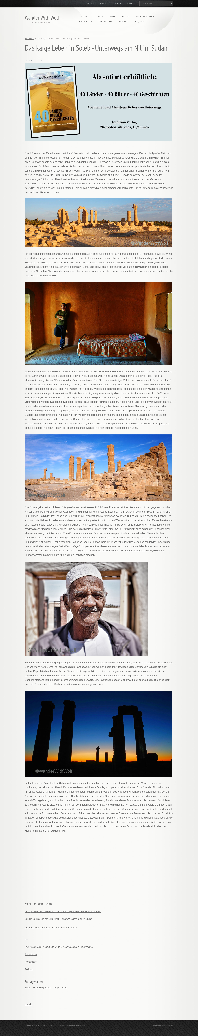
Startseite (84, 16)
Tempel (56, 987)
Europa (125, 16)
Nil (34, 987)
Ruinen (47, 987)
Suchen (170, 3)
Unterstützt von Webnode (162, 1026)
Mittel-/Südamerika (146, 16)
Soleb (40, 987)
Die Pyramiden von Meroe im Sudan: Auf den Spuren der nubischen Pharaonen (63, 911)
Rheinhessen (85, 21)
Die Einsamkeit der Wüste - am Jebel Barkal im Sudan (51, 927)
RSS (119, 3)
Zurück (28, 1004)
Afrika (99, 16)
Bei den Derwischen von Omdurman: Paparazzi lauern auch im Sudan (58, 919)
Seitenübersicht (106, 3)
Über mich (123, 21)
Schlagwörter (33, 981)
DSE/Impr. (139, 21)
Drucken (128, 3)
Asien (112, 16)
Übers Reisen (105, 21)
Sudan (28, 987)
